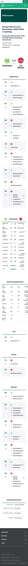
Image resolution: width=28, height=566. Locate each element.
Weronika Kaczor (17, 201)
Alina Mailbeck (17, 156)
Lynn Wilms (16, 111)
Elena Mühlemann (18, 164)
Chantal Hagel (5, 250)
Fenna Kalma (14, 85)
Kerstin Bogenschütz (16, 185)
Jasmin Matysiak (18, 513)
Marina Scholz (16, 123)
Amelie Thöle (21, 250)
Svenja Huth (4, 254)
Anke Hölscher (17, 508)
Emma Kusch (16, 161)
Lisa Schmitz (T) (3, 287)
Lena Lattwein (16, 109)
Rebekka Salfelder (15, 195)
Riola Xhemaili (17, 107)
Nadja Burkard (17, 126)
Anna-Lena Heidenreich (19, 504)
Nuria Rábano (5, 239)
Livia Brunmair (17, 204)
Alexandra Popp (17, 173)
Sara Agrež (4, 303)
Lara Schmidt (14, 147)
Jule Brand (16, 138)
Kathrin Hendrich (17, 97)
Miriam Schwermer (18, 517)
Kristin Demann (5, 243)
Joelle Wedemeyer (18, 114)
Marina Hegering (17, 95)
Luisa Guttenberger (18, 159)
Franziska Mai (16, 199)
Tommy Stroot (5, 265)
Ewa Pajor (15, 135)
